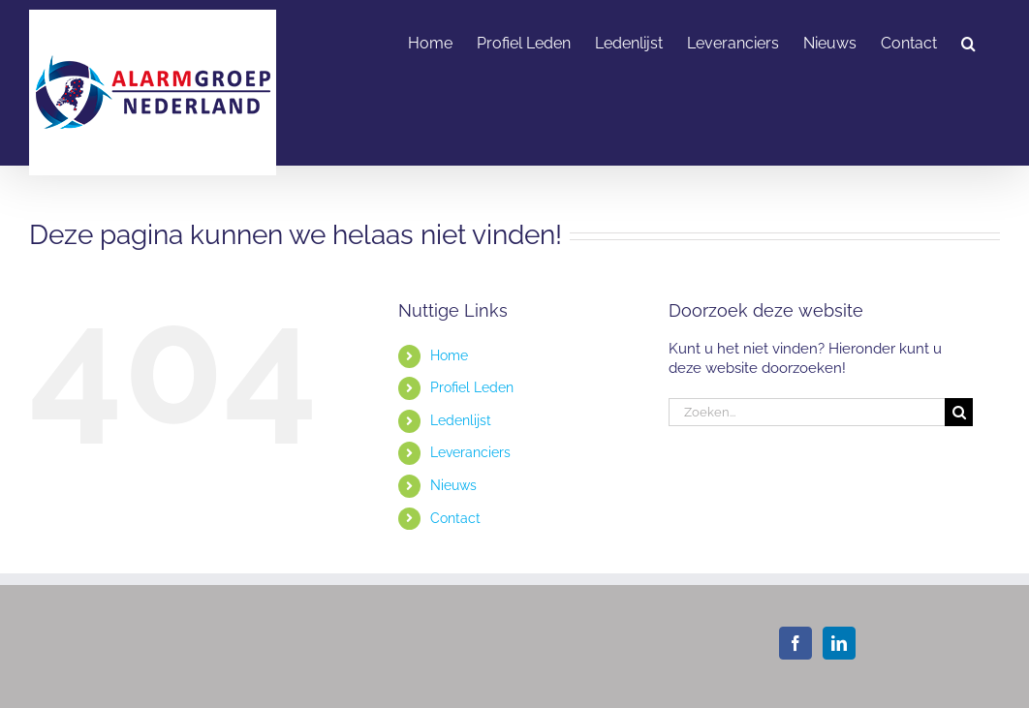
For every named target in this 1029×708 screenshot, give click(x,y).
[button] (968, 41)
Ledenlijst (460, 420)
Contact (455, 518)
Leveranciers (470, 452)
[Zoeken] (959, 412)
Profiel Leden (472, 387)
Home (449, 355)
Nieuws (453, 485)
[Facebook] (795, 643)
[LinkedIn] (839, 643)
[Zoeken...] (807, 412)
